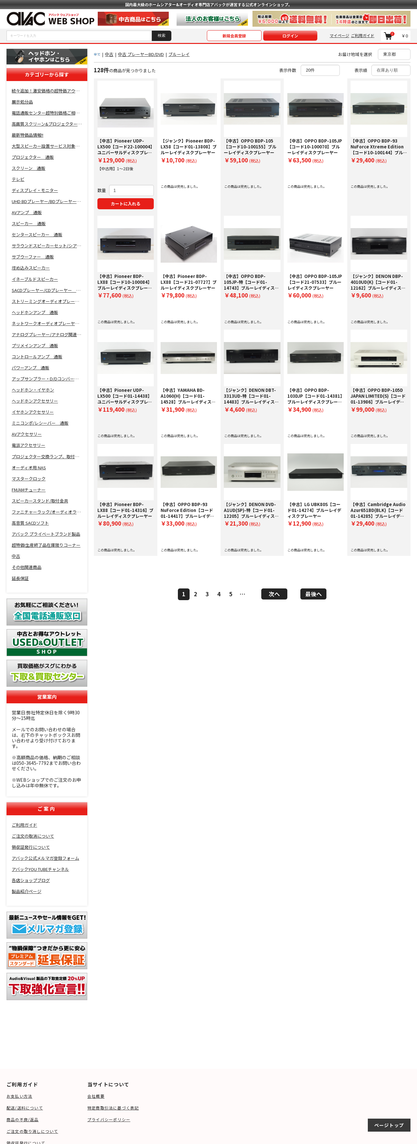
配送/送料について (25, 1107)
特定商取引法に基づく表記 (113, 1107)
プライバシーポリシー (108, 1119)
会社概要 (96, 1096)
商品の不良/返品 (23, 1119)
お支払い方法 (19, 1096)
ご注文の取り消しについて (32, 1131)
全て (97, 54)
